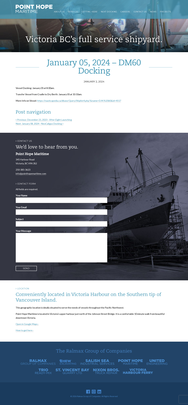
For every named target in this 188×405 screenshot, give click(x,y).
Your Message (23, 230)
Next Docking (109, 12)
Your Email (21, 207)
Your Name (21, 195)
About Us (59, 12)
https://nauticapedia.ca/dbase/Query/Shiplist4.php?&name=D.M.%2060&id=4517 (79, 100)
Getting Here (89, 12)
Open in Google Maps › (27, 324)
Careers (125, 12)
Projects (165, 12)
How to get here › (25, 330)
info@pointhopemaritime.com (31, 173)
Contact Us (140, 12)
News (153, 12)
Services (73, 12)
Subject (20, 219)
